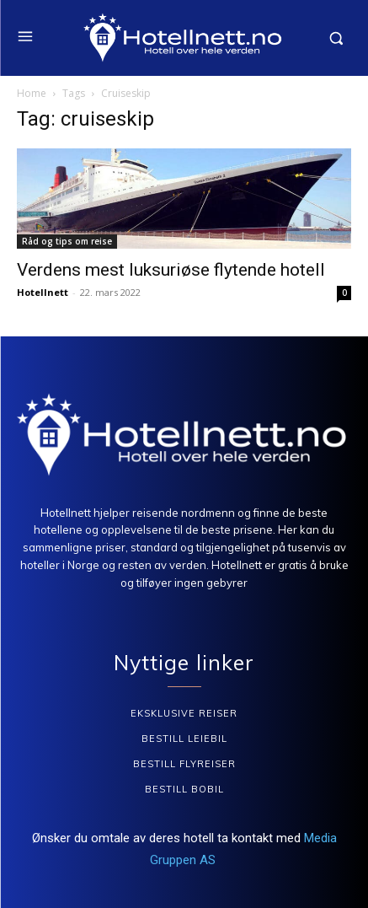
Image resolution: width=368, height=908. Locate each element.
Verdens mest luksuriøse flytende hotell (171, 270)
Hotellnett (42, 292)
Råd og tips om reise (67, 241)
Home (31, 93)
